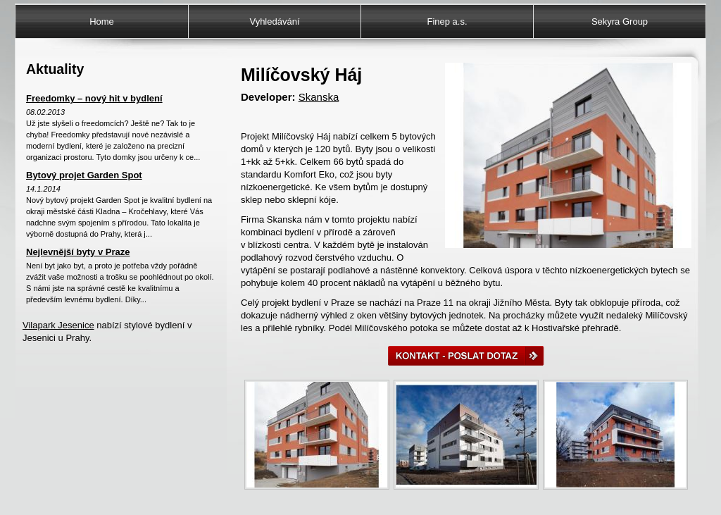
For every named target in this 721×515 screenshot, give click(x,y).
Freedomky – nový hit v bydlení (94, 98)
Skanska (319, 97)
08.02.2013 (45, 112)
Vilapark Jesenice (58, 325)
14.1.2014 (43, 189)
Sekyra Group (619, 21)
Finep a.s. (447, 21)
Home (101, 21)
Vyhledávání (274, 21)
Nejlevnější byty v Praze (78, 252)
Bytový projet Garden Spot (84, 175)
